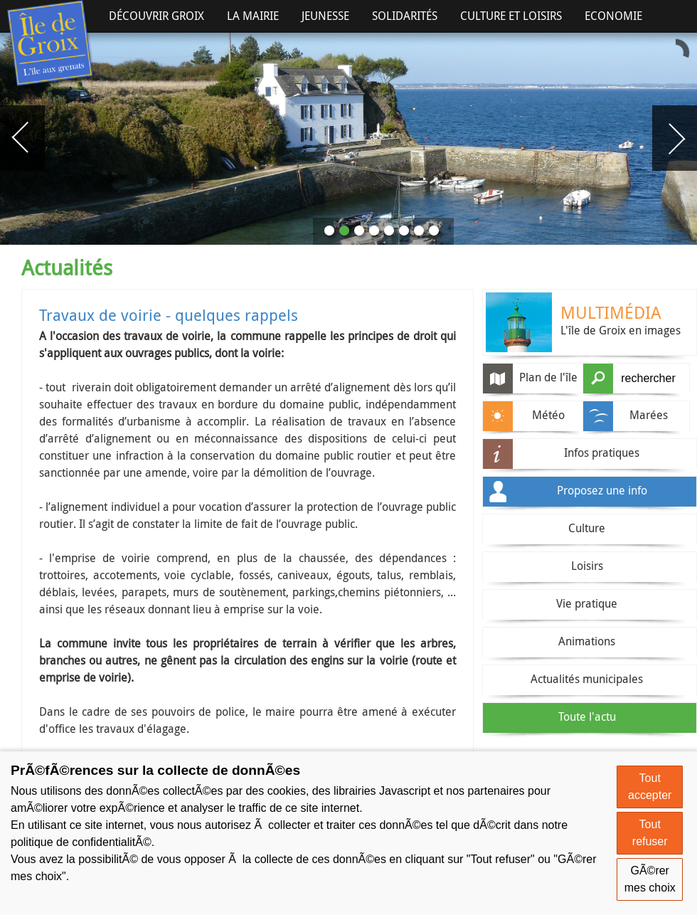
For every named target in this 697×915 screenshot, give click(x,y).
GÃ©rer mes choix (650, 879)
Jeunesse (325, 15)
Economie (613, 15)
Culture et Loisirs (511, 15)
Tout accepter (649, 786)
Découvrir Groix (156, 15)
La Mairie (253, 15)
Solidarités (404, 15)
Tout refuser (650, 832)
